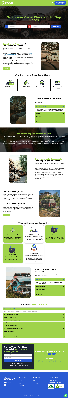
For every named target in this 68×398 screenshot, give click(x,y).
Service (23, 2)
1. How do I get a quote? (9, 308)
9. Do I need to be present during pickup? (13, 334)
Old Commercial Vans (40, 286)
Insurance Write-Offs (40, 289)
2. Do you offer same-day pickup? (11, 314)
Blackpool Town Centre (41, 106)
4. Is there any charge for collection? (12, 320)
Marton (37, 121)
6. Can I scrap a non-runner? (10, 325)
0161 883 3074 (60, 3)
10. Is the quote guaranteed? (10, 336)
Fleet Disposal (39, 292)
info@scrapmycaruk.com (49, 361)
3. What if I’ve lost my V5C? (10, 317)
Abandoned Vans (39, 294)
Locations (31, 2)
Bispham (38, 113)
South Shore (38, 116)
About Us (38, 2)
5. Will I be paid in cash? (9, 322)
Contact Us (48, 2)
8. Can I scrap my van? (9, 331)
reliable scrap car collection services (49, 101)
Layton (37, 119)
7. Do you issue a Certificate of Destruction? (14, 328)
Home (19, 2)
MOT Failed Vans (39, 279)
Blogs (44, 2)
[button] (50, 106)
